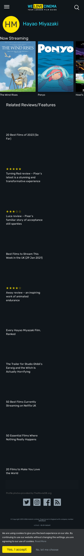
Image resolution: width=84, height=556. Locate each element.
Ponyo (41, 94)
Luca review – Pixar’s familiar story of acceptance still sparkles (24, 220)
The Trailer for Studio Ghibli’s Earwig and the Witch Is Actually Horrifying (24, 367)
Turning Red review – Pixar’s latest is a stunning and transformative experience (24, 177)
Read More (40, 541)
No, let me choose (47, 549)
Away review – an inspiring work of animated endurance (23, 296)
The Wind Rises (9, 94)
